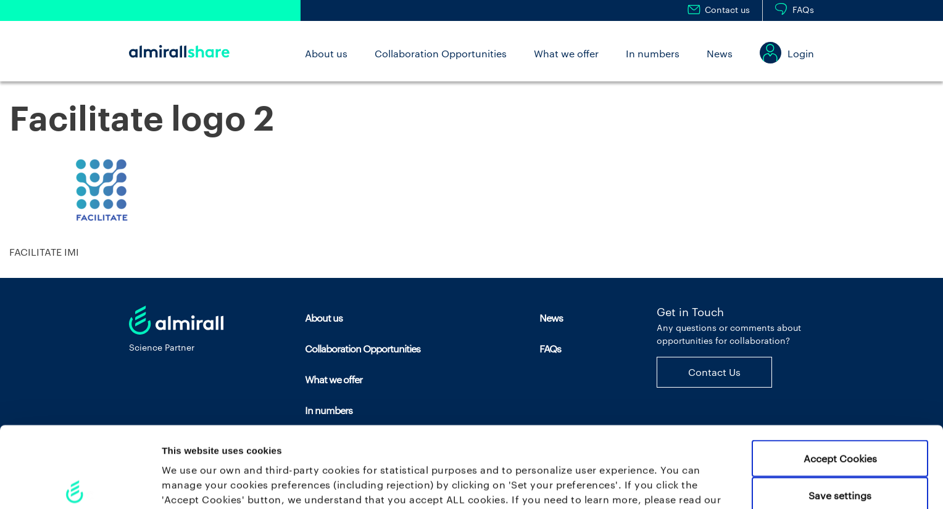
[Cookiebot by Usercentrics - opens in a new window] (80, 484)
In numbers (652, 53)
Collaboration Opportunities (441, 53)
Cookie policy (196, 444)
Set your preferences (647, 485)
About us (326, 53)
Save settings (839, 425)
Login (800, 53)
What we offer (566, 53)
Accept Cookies (840, 388)
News (720, 53)
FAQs (803, 9)
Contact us (727, 9)
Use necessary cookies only (840, 462)
